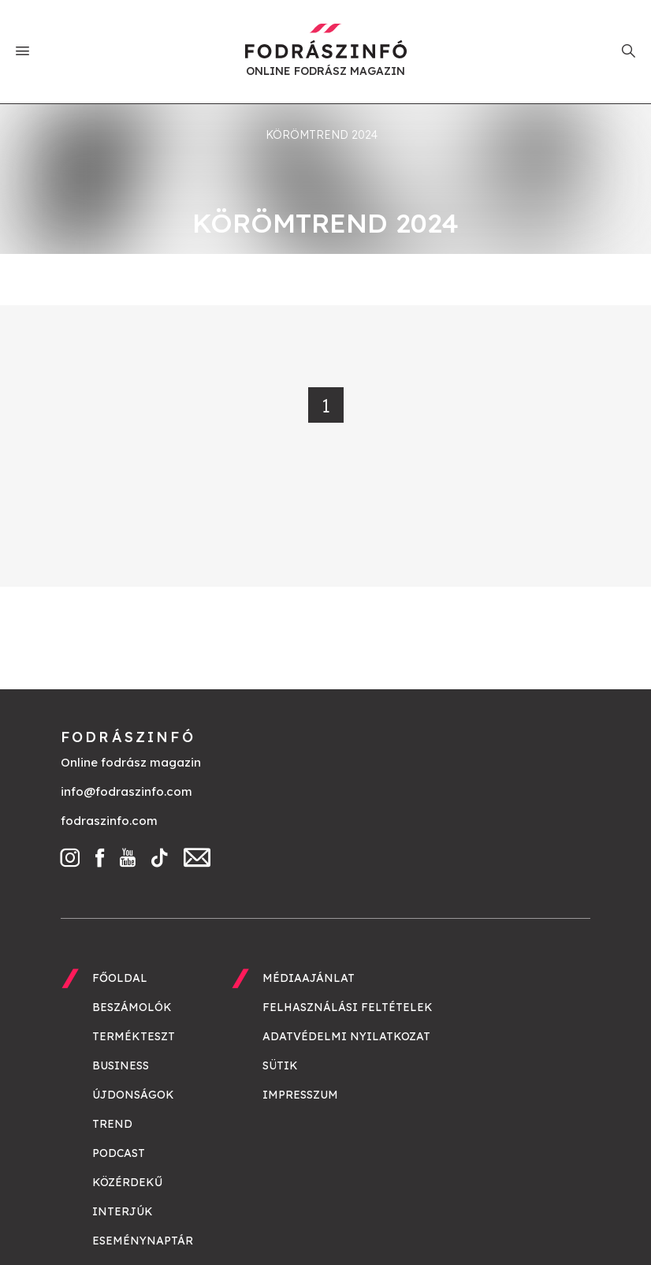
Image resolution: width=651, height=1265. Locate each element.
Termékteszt (133, 1036)
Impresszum (300, 1095)
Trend (112, 1124)
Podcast (118, 1153)
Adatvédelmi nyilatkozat (346, 1036)
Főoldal (119, 978)
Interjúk (122, 1211)
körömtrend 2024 (322, 135)
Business (120, 1065)
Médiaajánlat (308, 978)
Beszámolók (132, 1007)
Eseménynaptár (142, 1240)
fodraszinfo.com (109, 820)
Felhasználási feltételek (347, 1007)
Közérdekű (127, 1182)
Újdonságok (133, 1095)
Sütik (280, 1065)
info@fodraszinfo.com (126, 791)
